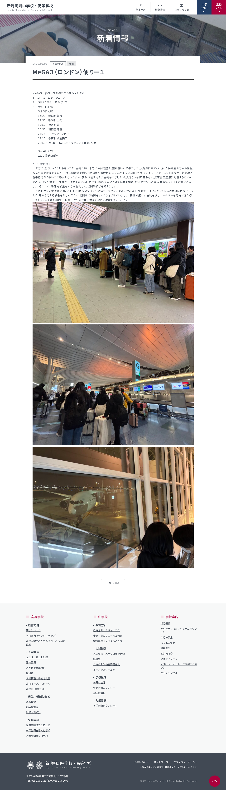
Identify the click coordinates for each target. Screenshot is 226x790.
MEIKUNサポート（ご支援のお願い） (179, 665)
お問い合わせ (181, 7)
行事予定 (140, 7)
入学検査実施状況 (35, 667)
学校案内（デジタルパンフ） (42, 635)
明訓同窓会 (167, 653)
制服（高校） (33, 712)
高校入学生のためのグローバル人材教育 (45, 642)
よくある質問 (168, 642)
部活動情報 (32, 707)
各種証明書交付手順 (37, 735)
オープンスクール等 (104, 669)
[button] (204, 7)
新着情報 (165, 623)
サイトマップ (161, 762)
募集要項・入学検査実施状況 (109, 653)
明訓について (33, 630)
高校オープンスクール (38, 683)
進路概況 (31, 701)
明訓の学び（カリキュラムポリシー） (179, 630)
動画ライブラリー (170, 658)
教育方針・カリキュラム (106, 630)
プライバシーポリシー (185, 762)
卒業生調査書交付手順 (38, 730)
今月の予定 (167, 637)
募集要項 (31, 662)
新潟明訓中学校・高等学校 (30, 7)
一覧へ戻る (113, 583)
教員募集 (165, 648)
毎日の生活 (99, 682)
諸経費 (29, 673)
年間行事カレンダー (104, 687)
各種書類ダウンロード (38, 725)
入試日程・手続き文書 (38, 678)
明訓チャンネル (169, 672)
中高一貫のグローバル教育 (107, 635)
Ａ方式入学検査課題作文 (106, 664)
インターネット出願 (37, 657)
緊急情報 (160, 7)
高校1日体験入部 (35, 689)
